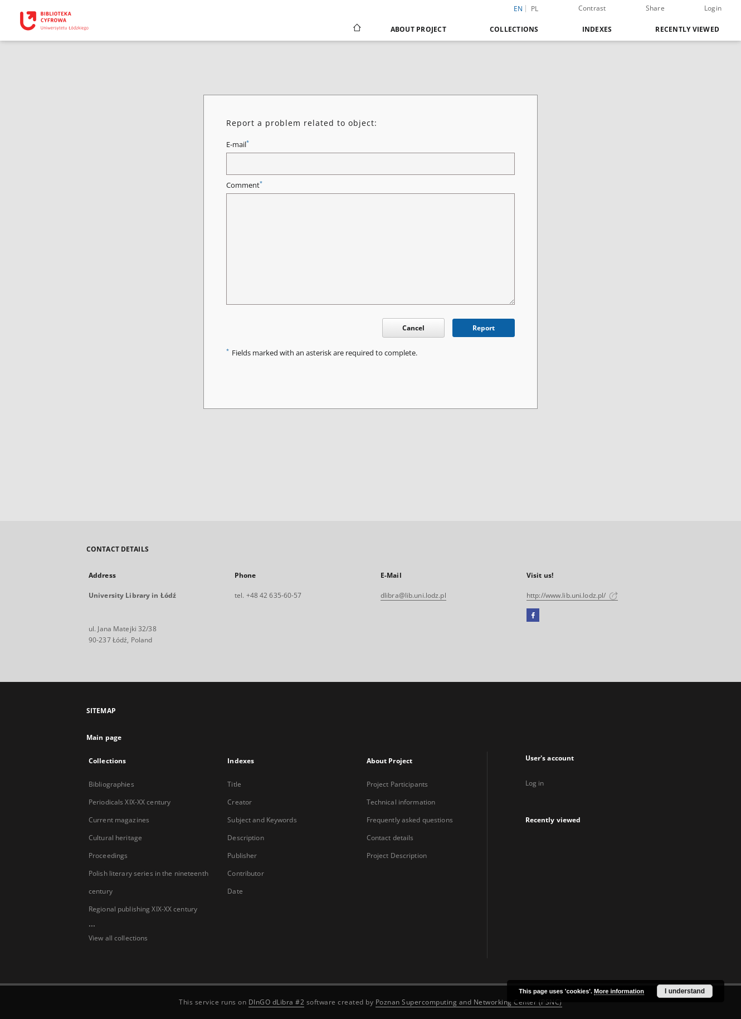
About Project (418, 29)
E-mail (237, 144)
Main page (103, 737)
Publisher (242, 855)
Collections (514, 29)
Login (713, 8)
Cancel (413, 328)
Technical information (401, 802)
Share (655, 8)
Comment (244, 185)
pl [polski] (535, 8)
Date (234, 891)
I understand (685, 991)
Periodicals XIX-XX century (129, 802)
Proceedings (108, 855)
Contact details (390, 837)
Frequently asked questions (410, 820)
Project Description (397, 855)
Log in (534, 783)
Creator (239, 802)
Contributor (245, 873)
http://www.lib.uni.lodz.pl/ (572, 595)
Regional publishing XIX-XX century (143, 909)
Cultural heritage (115, 837)
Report (483, 328)
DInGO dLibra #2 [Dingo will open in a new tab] (276, 1002)
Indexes (597, 29)
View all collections (118, 938)
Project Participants (397, 784)
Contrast (592, 8)
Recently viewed (687, 29)
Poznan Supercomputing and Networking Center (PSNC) (469, 1002)
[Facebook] (532, 616)
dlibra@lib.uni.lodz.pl (413, 595)
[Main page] (356, 29)
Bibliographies (111, 784)
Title (234, 784)
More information (619, 991)
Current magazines (119, 820)
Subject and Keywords (261, 820)
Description (245, 837)
